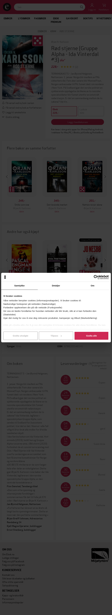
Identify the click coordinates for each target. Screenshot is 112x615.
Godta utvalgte (20, 335)
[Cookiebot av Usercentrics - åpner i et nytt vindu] (96, 277)
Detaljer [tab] (56, 285)
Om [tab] (92, 285)
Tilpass (56, 335)
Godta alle (91, 335)
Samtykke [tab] (19, 285)
